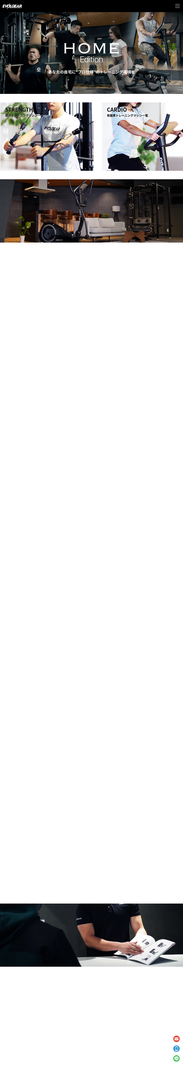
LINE (176, 1058)
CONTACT (176, 1039)
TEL (176, 1048)
